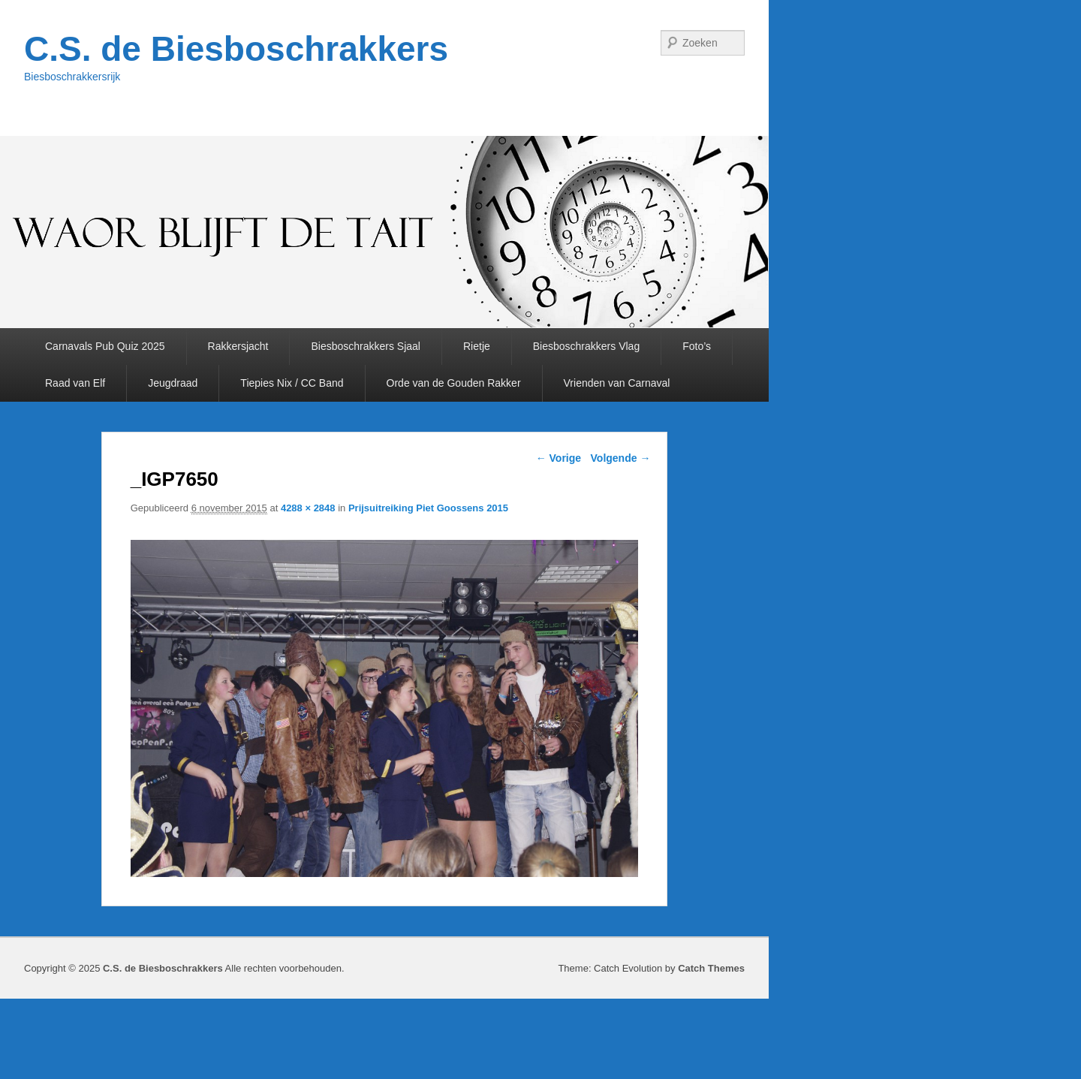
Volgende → (621, 458)
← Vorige (558, 458)
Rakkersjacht (238, 346)
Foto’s (696, 346)
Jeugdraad (172, 383)
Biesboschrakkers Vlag (586, 346)
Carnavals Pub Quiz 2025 (105, 346)
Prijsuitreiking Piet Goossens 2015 (428, 508)
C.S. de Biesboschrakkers (236, 48)
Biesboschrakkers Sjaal (365, 346)
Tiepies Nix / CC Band (291, 383)
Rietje (476, 346)
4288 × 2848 (308, 508)
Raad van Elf (75, 383)
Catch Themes (711, 968)
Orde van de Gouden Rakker (454, 383)
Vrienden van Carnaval (617, 383)
